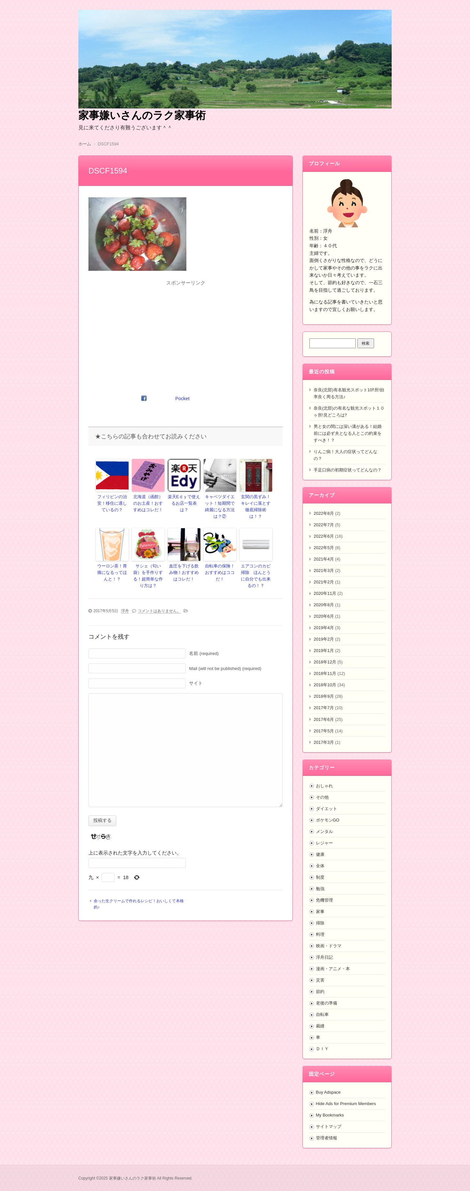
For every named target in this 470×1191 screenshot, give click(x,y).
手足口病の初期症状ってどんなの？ (348, 469)
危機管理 (324, 900)
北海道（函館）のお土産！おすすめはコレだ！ (148, 502)
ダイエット (326, 808)
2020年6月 (324, 616)
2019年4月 (324, 627)
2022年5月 (324, 547)
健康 (320, 854)
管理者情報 (326, 1137)
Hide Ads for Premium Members (346, 1103)
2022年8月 (324, 513)
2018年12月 (325, 662)
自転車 (322, 1014)
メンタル (324, 831)
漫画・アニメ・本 (333, 968)
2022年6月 (324, 536)
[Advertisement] (185, 334)
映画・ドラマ (328, 945)
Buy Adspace (328, 1092)
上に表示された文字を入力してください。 (134, 841)
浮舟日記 (324, 957)
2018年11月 (325, 673)
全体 (320, 865)
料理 (320, 934)
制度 (320, 877)
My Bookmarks (330, 1115)
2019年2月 (324, 639)
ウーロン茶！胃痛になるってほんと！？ (112, 563)
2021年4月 (324, 559)
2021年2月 (324, 581)
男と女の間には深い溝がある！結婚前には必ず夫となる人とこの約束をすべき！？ (348, 433)
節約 (320, 991)
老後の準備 (326, 1003)
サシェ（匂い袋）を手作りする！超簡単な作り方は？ (148, 563)
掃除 (320, 923)
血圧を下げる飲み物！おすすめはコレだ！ (184, 563)
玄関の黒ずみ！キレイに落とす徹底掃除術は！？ (256, 502)
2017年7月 (324, 707)
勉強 (320, 888)
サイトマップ (328, 1126)
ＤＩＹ (322, 1048)
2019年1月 (324, 650)
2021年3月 (324, 570)
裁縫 (320, 1025)
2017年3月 (324, 742)
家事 (320, 911)
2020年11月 (325, 593)
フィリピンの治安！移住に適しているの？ (112, 502)
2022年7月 (324, 524)
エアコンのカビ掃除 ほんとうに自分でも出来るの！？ (256, 566)
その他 (322, 797)
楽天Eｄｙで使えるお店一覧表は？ (184, 499)
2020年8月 (324, 604)
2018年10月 (325, 684)
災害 (320, 980)
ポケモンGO (327, 820)
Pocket (182, 398)
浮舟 (125, 599)
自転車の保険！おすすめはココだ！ (220, 560)
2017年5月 (324, 730)
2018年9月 (324, 696)
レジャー (324, 842)
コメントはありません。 (159, 599)
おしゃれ (324, 785)
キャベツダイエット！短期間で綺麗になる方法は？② (220, 502)
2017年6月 (324, 719)
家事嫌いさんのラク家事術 (142, 115)
